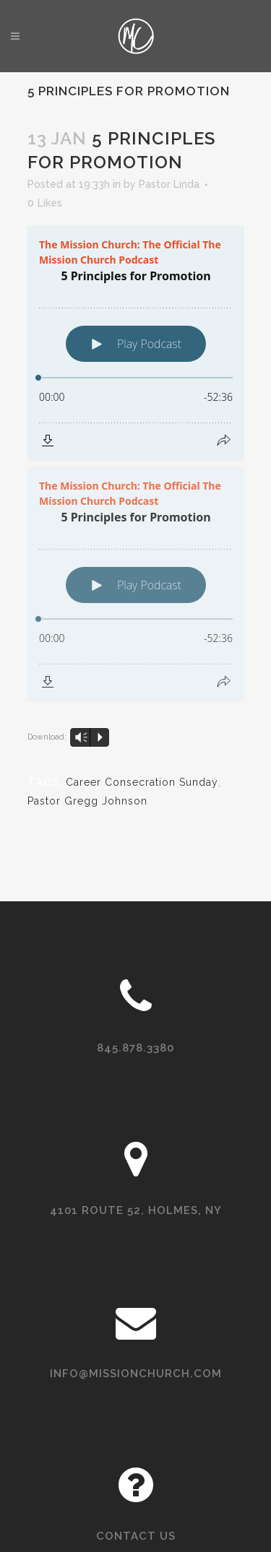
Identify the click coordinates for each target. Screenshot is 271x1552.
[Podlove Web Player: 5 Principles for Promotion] (135, 343)
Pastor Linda (169, 184)
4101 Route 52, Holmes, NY (136, 1210)
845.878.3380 (135, 1047)
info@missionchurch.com (136, 1373)
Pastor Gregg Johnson (87, 801)
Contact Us (136, 1536)
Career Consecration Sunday (142, 782)
